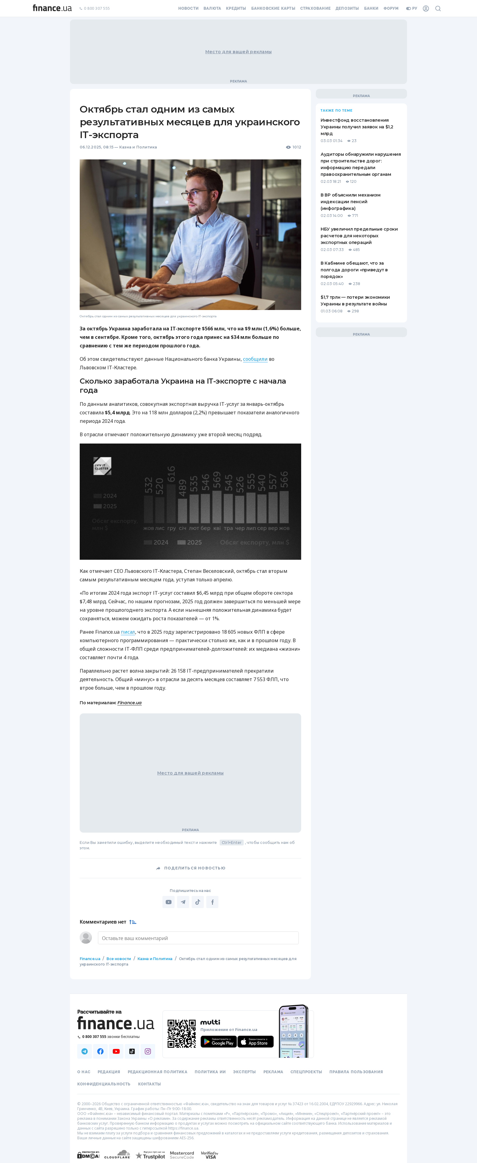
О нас (83, 1071)
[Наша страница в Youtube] (116, 1050)
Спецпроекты (306, 1071)
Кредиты (236, 8)
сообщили (255, 359)
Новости (188, 8)
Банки (371, 8)
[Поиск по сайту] (438, 8)
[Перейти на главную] (52, 8)
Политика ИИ (210, 1071)
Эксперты (244, 1071)
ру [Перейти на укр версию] (411, 8)
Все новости (118, 958)
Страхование (315, 8)
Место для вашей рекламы (238, 51)
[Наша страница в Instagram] (148, 1050)
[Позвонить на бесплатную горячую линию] (116, 1036)
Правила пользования (356, 1071)
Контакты (149, 1083)
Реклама (273, 1071)
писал (128, 632)
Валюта (212, 8)
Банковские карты (273, 8)
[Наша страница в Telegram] (84, 1050)
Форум (391, 8)
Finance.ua (129, 702)
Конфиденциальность (104, 1083)
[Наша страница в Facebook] (100, 1050)
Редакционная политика (157, 1071)
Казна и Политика (138, 147)
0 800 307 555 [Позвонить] (94, 9)
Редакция (109, 1071)
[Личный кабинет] (426, 8)
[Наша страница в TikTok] (132, 1050)
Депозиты (347, 8)
